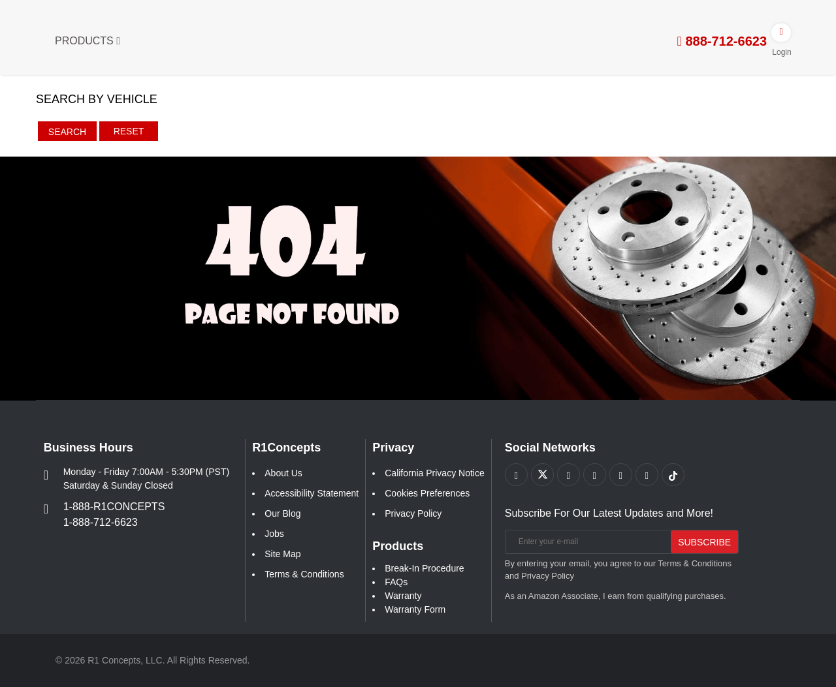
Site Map (282, 554)
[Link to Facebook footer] (516, 474)
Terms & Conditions (304, 574)
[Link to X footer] (542, 474)
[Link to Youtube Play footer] (568, 474)
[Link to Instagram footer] (620, 474)
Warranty (403, 595)
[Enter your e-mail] (587, 541)
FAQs (396, 582)
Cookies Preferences (427, 493)
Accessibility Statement (312, 493)
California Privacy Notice (435, 473)
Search (67, 132)
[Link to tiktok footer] (673, 474)
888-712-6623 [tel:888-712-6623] (722, 41)
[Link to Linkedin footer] (646, 474)
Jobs (274, 533)
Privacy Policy (413, 513)
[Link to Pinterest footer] (594, 474)
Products (87, 40)
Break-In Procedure (424, 568)
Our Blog (282, 513)
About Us (283, 473)
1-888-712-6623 (100, 522)
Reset (129, 131)
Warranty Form (415, 609)
